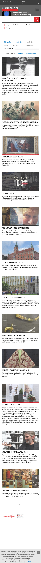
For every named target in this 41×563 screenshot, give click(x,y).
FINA (23, 1)
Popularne (20, 54)
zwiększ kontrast (20, 4)
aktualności (8, 48)
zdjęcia (19, 42)
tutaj (29, 562)
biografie (7, 42)
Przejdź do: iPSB (6, 1)
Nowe (13, 54)
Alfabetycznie (31, 54)
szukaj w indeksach (29, 25)
